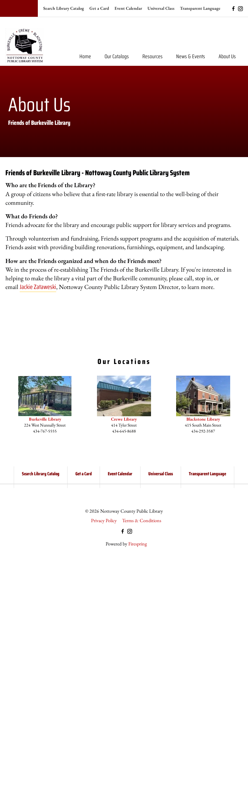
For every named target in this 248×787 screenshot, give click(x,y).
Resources (152, 56)
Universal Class (161, 8)
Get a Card (99, 8)
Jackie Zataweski (38, 287)
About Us (227, 56)
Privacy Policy (104, 520)
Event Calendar (128, 8)
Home (85, 56)
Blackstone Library (203, 419)
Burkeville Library (45, 419)
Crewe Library (124, 419)
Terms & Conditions (141, 520)
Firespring (137, 544)
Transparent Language (200, 8)
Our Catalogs (117, 56)
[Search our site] (19, 8)
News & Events (190, 56)
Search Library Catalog (63, 8)
